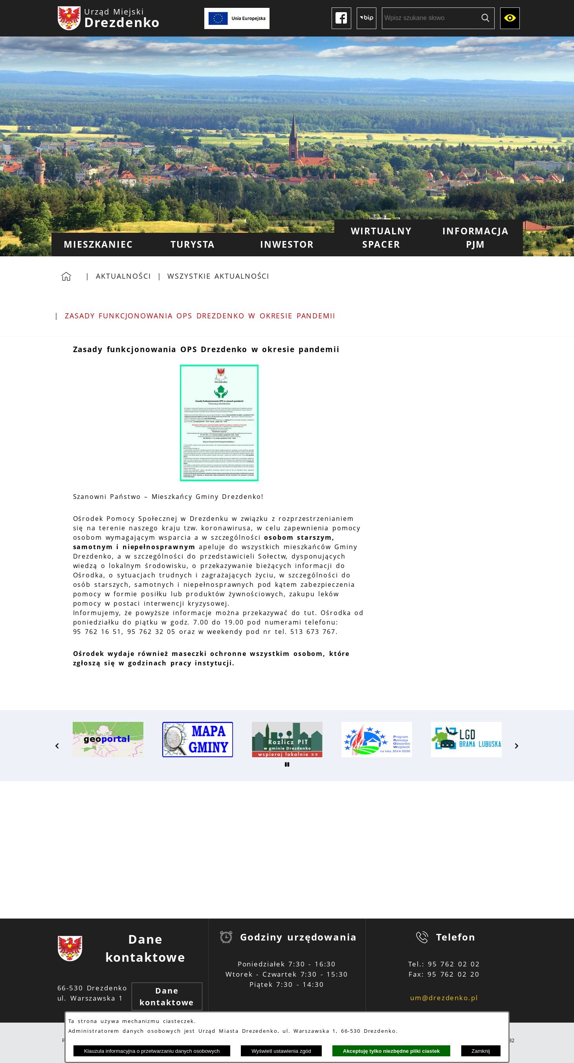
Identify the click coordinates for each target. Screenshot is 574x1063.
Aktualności (123, 276)
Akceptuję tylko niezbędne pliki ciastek (391, 1051)
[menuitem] (98, 244)
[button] (219, 479)
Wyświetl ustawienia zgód (281, 1051)
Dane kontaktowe (166, 996)
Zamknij (480, 1051)
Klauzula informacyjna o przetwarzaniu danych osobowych (152, 1051)
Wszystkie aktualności (218, 276)
